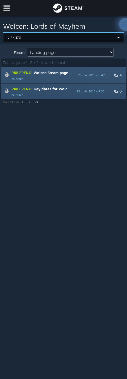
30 (30, 102)
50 (36, 102)
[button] (63, 75)
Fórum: (19, 52)
